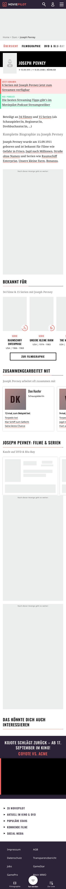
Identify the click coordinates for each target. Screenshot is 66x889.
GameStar (39, 866)
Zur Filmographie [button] (33, 356)
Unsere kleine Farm (32, 161)
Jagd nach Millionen (39, 151)
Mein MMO (39, 874)
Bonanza (52, 161)
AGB (35, 849)
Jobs (9, 866)
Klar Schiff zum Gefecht (17, 421)
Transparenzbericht (44, 858)
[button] (15, 884)
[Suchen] (44, 4)
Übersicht (11, 46)
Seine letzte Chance (15, 425)
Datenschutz (14, 858)
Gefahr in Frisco (13, 151)
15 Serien (45, 117)
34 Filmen (25, 117)
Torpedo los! (11, 417)
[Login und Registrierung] (52, 4)
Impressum (14, 849)
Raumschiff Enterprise (15, 342)
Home (6, 37)
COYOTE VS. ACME (33, 753)
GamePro (12, 874)
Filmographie (31, 46)
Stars (14, 37)
